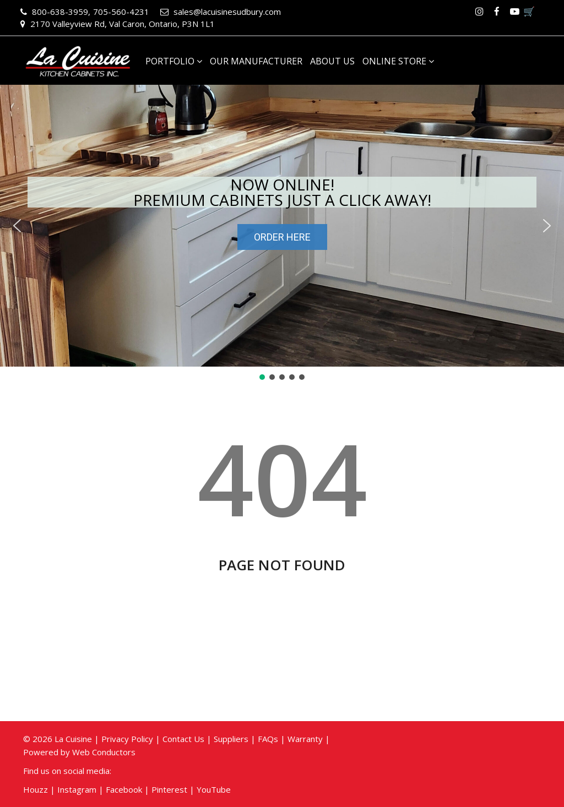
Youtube (514, 12)
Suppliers (231, 738)
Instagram (479, 12)
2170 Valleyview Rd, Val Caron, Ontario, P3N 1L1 (117, 23)
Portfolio (173, 61)
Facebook (497, 12)
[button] (17, 226)
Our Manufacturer (256, 61)
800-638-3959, (55, 11)
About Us (332, 61)
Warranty (305, 738)
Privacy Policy (127, 738)
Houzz (35, 789)
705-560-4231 (121, 11)
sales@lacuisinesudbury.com (220, 11)
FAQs (268, 738)
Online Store (398, 61)
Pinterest (169, 789)
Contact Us (183, 738)
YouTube (214, 789)
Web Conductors (103, 751)
